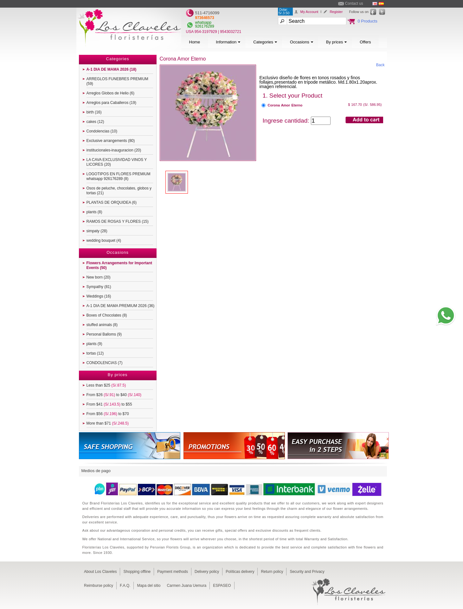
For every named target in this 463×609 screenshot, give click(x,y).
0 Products (367, 21)
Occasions (301, 42)
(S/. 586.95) (372, 104)
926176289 (204, 26)
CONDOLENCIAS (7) (105, 363)
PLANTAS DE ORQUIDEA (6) (112, 202)
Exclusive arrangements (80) (111, 140)
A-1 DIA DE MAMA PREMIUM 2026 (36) (121, 306)
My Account (309, 12)
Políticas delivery (240, 571)
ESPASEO (222, 585)
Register (336, 12)
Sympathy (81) (99, 287)
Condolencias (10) (102, 131)
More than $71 (108, 423)
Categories (265, 42)
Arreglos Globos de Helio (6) (110, 93)
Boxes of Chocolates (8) (107, 315)
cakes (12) (95, 121)
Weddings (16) (99, 296)
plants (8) (94, 212)
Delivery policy (207, 571)
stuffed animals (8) (102, 325)
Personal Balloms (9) (104, 334)
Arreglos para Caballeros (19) (111, 102)
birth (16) (94, 112)
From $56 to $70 (108, 414)
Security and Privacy (307, 571)
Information (228, 42)
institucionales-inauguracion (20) (114, 150)
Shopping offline (137, 571)
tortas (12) (95, 353)
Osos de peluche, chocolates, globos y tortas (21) (119, 190)
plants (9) (94, 344)
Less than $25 (106, 385)
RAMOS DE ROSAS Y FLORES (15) (118, 221)
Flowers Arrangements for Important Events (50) (119, 265)
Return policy (272, 571)
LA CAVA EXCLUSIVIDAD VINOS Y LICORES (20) (117, 162)
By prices (336, 42)
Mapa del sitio (148, 585)
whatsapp (203, 22)
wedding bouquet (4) (104, 240)
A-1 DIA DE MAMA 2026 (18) (112, 69)
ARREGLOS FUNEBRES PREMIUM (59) (117, 81)
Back (380, 65)
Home (194, 42)
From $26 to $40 (114, 395)
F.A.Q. (125, 585)
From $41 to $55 (109, 404)
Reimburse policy (98, 585)
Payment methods (172, 571)
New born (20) (99, 277)
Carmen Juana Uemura (186, 585)
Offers (365, 42)
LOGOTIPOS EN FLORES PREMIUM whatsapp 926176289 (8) (119, 176)
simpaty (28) (97, 231)
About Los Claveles (100, 571)
